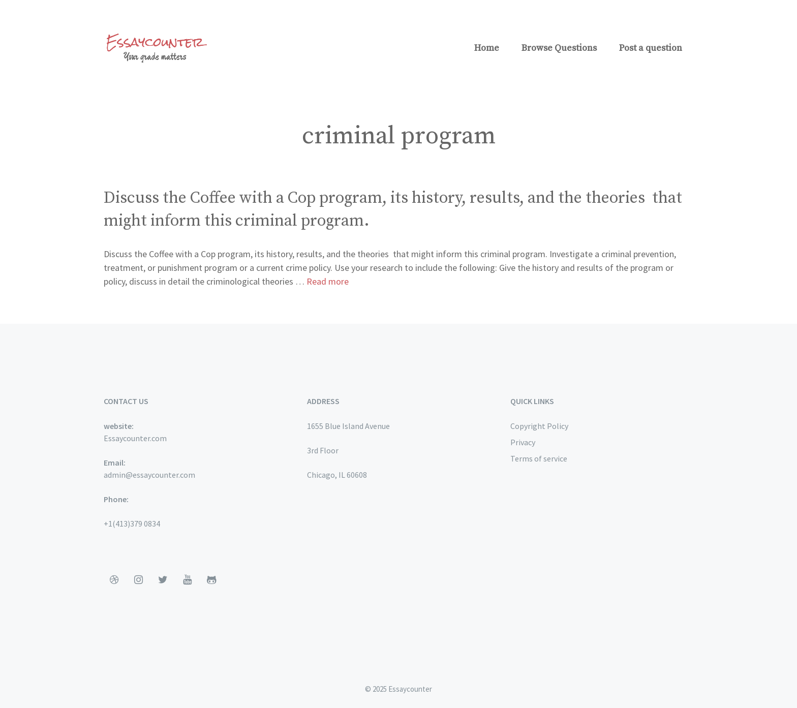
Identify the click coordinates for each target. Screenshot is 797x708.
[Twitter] (162, 580)
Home (486, 48)
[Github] (211, 580)
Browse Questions (559, 48)
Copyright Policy (539, 426)
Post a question (650, 48)
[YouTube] (187, 580)
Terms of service (538, 458)
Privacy (522, 442)
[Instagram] (138, 580)
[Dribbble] (114, 580)
